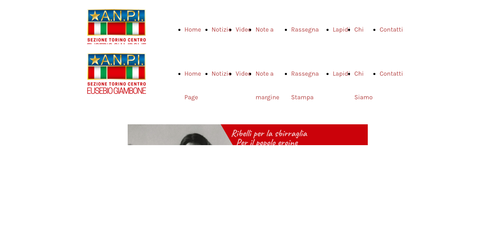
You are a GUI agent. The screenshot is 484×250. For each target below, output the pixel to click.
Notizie (221, 29)
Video (243, 29)
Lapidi (341, 29)
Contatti (391, 29)
